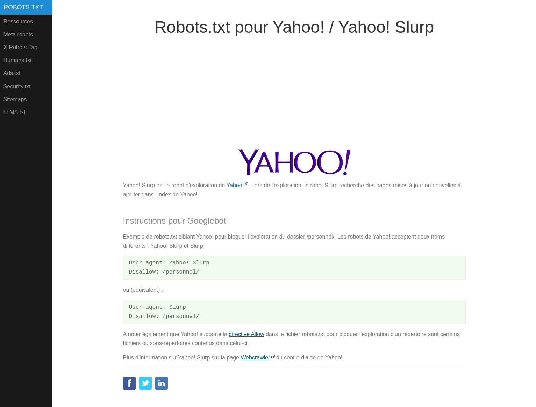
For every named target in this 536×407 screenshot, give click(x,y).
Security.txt (17, 86)
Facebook (129, 383)
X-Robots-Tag (20, 47)
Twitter (145, 383)
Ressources (18, 21)
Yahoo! (235, 185)
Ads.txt (12, 73)
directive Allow (246, 334)
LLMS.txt (14, 112)
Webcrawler (255, 358)
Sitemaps (15, 99)
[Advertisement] (294, 95)
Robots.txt (23, 7)
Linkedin (161, 383)
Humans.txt (17, 60)
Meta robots (18, 34)
